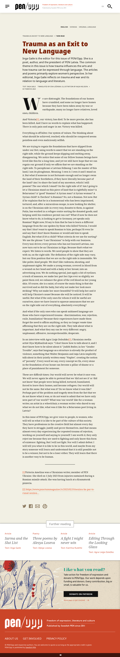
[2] (69, 339)
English (64, 27)
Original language (87, 27)
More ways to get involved (76, 600)
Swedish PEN (31, 647)
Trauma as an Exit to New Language (37, 36)
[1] (37, 119)
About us (11, 638)
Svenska (73, 27)
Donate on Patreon (80, 594)
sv (103, 6)
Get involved (32, 638)
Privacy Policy (56, 638)
